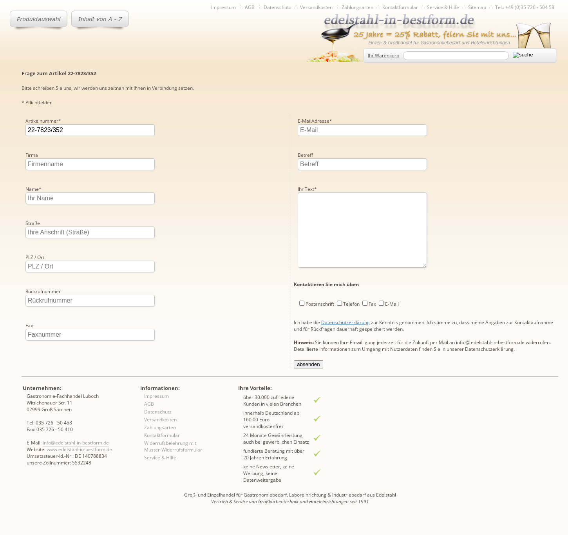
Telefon (351, 319)
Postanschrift (320, 319)
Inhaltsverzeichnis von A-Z (100, 20)
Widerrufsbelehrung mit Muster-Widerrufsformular (173, 462)
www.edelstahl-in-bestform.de (79, 465)
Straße (32, 223)
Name (33, 189)
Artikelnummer (43, 121)
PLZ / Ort (34, 257)
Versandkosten (316, 7)
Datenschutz (277, 7)
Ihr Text (307, 189)
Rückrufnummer (43, 291)
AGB (250, 7)
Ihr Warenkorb (383, 55)
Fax (29, 325)
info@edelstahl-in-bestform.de (76, 458)
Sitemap (477, 7)
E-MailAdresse (315, 121)
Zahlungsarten (357, 7)
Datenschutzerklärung (345, 338)
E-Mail (392, 319)
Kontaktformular (400, 7)
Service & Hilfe (443, 7)
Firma (31, 155)
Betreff (305, 155)
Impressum (223, 7)
